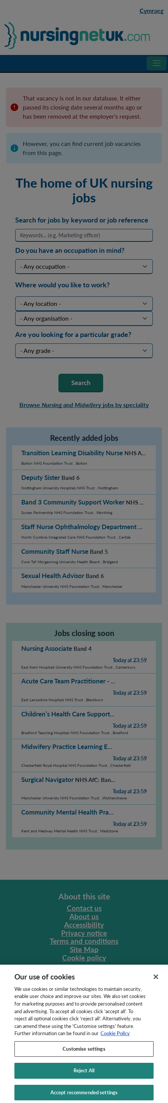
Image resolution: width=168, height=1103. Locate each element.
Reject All (84, 1075)
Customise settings (84, 1053)
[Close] (156, 980)
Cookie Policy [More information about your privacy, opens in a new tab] (115, 1037)
